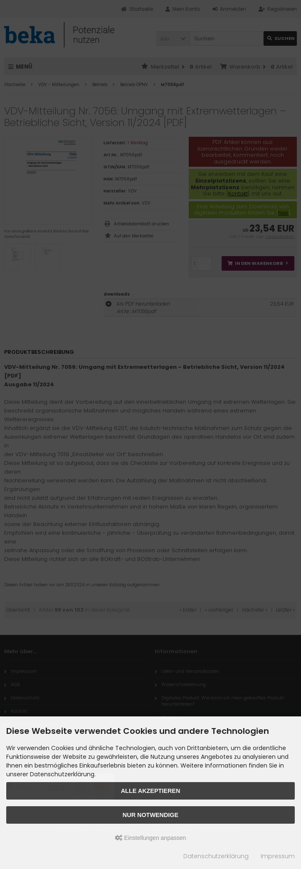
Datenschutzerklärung (216, 856)
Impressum (278, 856)
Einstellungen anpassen (150, 837)
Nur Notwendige (150, 815)
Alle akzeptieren (150, 791)
